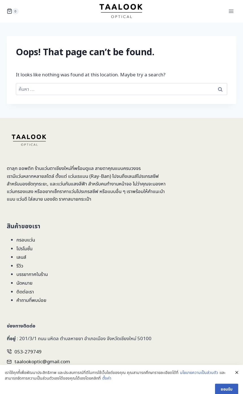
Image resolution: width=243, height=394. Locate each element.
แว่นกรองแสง (20, 191)
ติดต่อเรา (25, 291)
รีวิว (19, 265)
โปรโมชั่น (24, 248)
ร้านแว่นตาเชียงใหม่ (53, 168)
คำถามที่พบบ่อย (31, 300)
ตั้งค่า (106, 383)
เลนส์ (21, 257)
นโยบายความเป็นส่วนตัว (199, 378)
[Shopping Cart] (13, 11)
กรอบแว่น (25, 239)
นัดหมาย (24, 283)
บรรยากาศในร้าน (32, 274)
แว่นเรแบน (78, 176)
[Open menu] (231, 11)
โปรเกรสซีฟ (148, 176)
